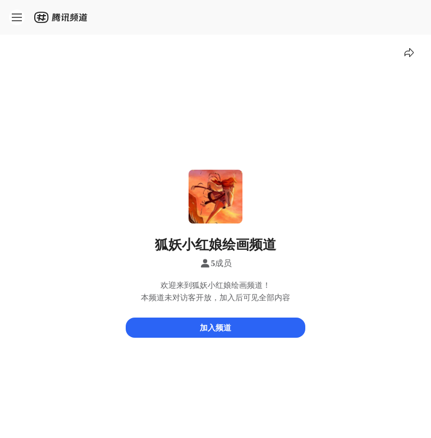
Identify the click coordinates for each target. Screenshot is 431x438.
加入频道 (215, 327)
